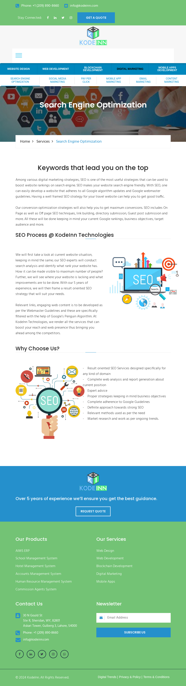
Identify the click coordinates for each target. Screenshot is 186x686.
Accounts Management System (38, 574)
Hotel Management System (35, 566)
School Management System (36, 558)
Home (25, 142)
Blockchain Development (114, 566)
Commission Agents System (36, 589)
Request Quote (93, 511)
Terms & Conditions (156, 677)
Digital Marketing (109, 574)
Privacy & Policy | (130, 677)
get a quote (96, 18)
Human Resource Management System (44, 581)
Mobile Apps (105, 581)
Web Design (105, 551)
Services (43, 142)
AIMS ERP (23, 551)
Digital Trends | (108, 677)
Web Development (110, 558)
